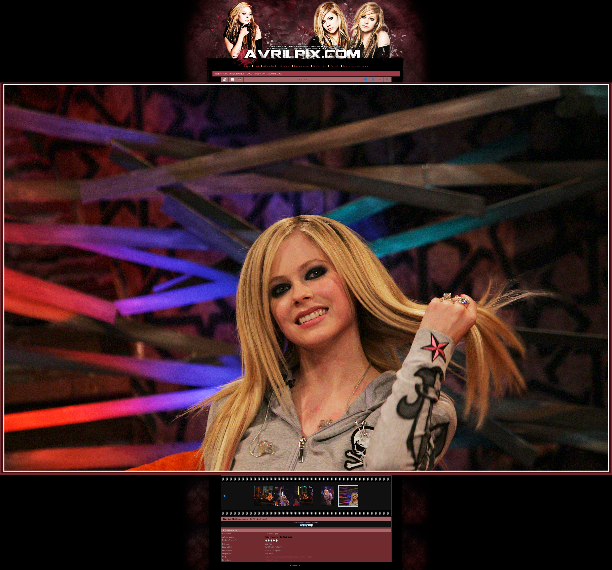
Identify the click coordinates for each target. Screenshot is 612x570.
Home (247, 65)
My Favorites (350, 65)
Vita (267, 537)
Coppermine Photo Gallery (311, 565)
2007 (249, 73)
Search (364, 65)
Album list (269, 65)
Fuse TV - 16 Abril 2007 (268, 73)
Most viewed (320, 65)
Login (257, 65)
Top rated (335, 65)
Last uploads (284, 65)
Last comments (302, 65)
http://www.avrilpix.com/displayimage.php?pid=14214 (288, 557)
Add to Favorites (272, 560)
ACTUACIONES (234, 73)
